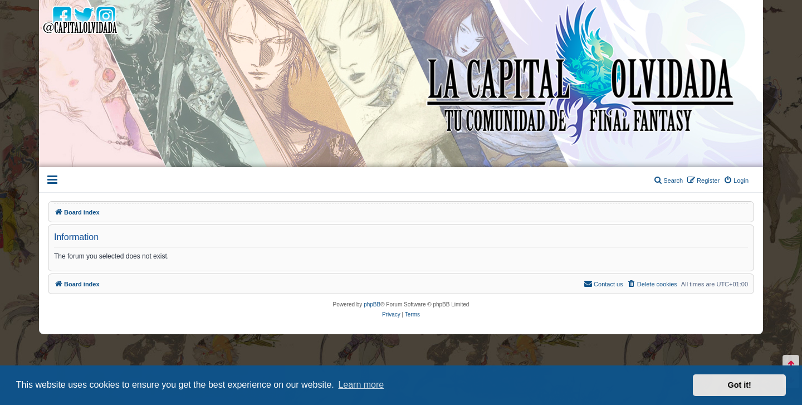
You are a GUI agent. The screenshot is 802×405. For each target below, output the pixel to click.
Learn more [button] (361, 384)
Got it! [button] (739, 384)
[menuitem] (736, 180)
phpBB (372, 304)
